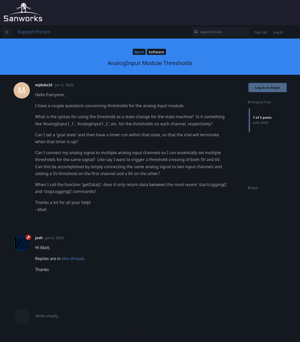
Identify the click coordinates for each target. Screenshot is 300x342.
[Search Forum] (220, 31)
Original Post (259, 102)
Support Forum (34, 32)
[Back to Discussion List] (6, 31)
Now (253, 188)
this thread (72, 258)
